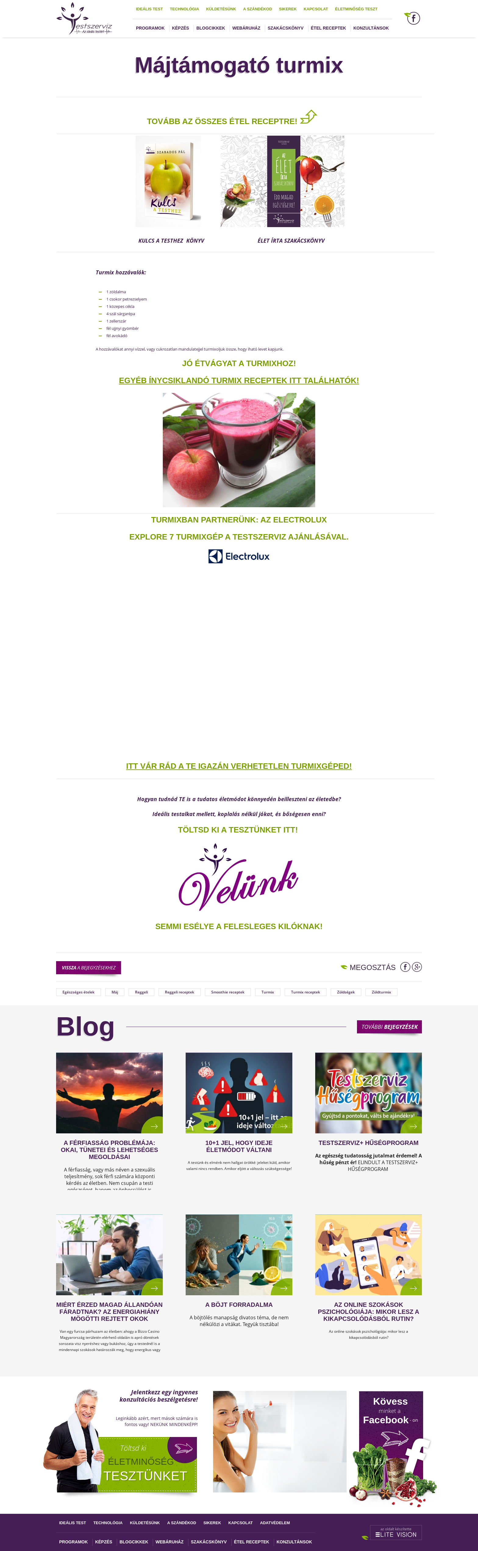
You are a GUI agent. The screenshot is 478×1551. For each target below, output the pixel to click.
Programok (150, 28)
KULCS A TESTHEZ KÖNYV (172, 240)
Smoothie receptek (227, 992)
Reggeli (141, 992)
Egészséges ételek (78, 992)
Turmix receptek (305, 992)
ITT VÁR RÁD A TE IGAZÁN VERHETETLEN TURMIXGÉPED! (239, 766)
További (390, 1026)
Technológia (184, 9)
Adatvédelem (275, 1523)
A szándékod (257, 9)
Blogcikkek (210, 28)
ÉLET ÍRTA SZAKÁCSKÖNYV (291, 240)
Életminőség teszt (356, 9)
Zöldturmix (381, 992)
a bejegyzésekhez (89, 967)
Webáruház (246, 28)
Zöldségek (346, 992)
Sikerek (288, 9)
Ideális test (149, 9)
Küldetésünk (221, 9)
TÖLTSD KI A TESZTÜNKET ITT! (238, 829)
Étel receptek (328, 28)
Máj (115, 992)
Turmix (268, 992)
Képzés (180, 28)
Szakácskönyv (285, 28)
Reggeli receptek (179, 992)
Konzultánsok (371, 28)
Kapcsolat (316, 9)
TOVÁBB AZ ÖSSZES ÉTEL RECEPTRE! (222, 121)
